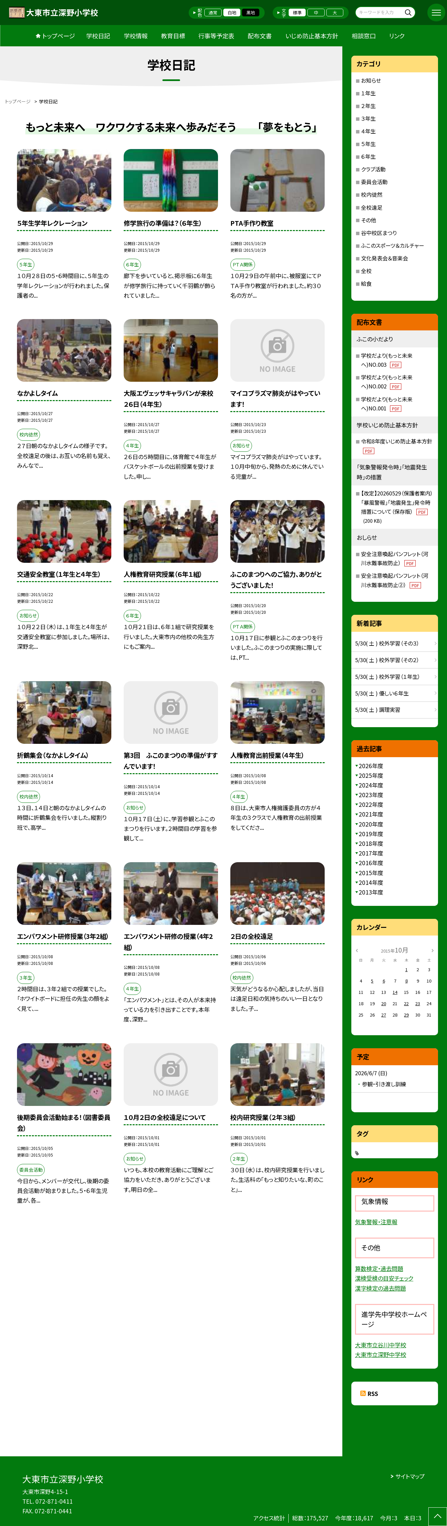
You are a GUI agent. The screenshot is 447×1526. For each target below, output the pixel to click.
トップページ (58, 35)
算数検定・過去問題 (379, 1268)
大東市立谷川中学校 (380, 1345)
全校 (366, 271)
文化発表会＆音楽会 (384, 258)
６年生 (368, 156)
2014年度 (371, 882)
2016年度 (371, 863)
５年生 (368, 144)
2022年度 (371, 804)
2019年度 (371, 834)
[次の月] (433, 950)
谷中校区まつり (379, 233)
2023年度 (371, 795)
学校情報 (136, 35)
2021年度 (371, 814)
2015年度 (371, 873)
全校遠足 (371, 207)
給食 (366, 283)
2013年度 (371, 892)
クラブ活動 (373, 169)
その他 (368, 220)
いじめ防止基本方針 (311, 35)
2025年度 (371, 775)
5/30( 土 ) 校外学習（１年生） (387, 676)
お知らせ (371, 80)
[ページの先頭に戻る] (438, 1517)
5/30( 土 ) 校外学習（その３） (387, 643)
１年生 (368, 93)
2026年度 (371, 765)
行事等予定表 (216, 35)
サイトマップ (410, 1476)
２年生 (368, 106)
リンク (397, 35)
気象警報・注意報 (376, 1222)
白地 (232, 12)
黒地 (250, 12)
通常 (213, 12)
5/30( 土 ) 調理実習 (377, 709)
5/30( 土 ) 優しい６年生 (382, 693)
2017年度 (371, 853)
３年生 (368, 118)
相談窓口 (364, 35)
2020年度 (371, 824)
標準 (297, 12)
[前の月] (357, 950)
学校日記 (98, 35)
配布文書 (260, 35)
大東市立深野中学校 (380, 1354)
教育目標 (173, 35)
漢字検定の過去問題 (380, 1288)
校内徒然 (371, 194)
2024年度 (371, 785)
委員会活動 (374, 182)
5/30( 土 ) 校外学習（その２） (387, 660)
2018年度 (371, 843)
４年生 (368, 131)
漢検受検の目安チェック (384, 1278)
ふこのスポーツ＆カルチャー (392, 245)
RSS (372, 1393)
